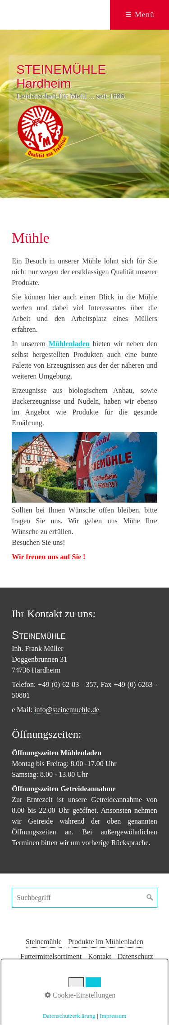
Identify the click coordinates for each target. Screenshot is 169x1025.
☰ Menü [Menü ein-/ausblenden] (140, 14)
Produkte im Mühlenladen (105, 941)
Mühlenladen (69, 344)
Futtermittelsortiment (51, 956)
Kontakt (99, 956)
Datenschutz (135, 956)
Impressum (87, 971)
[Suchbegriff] (84, 898)
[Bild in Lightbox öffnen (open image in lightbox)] (84, 467)
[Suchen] (150, 898)
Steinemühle (44, 941)
